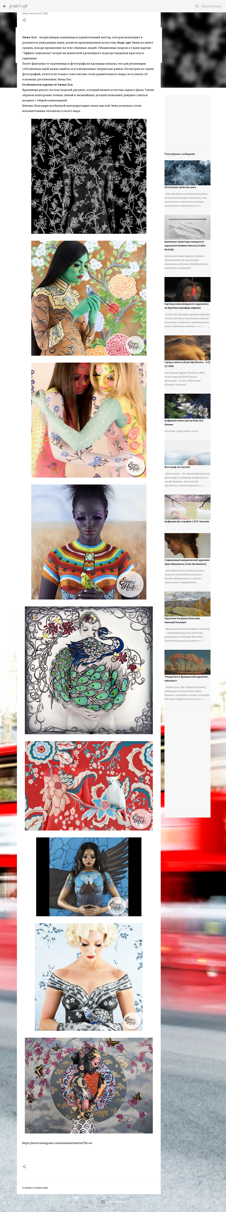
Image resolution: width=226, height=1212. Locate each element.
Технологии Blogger (113, 1201)
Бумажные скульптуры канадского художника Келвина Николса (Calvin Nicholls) (184, 245)
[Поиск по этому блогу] (206, 6)
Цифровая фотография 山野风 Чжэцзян (186, 521)
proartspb (18, 6)
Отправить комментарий (35, 1188)
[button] (24, 20)
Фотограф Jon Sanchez (177, 467)
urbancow (124, 1208)
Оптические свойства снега (180, 187)
